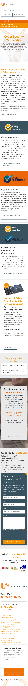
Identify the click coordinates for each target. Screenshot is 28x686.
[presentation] (15, 342)
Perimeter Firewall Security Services (10, 629)
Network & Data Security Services (10, 631)
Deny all (13, 670)
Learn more (6, 661)
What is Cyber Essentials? (13, 366)
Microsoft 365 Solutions (7, 628)
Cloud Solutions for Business (8, 621)
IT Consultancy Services (7, 626)
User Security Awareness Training (10, 637)
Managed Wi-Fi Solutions (7, 644)
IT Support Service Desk (7, 615)
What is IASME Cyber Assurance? (10, 371)
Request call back (14, 542)
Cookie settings (14, 666)
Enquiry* (5, 515)
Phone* (5, 508)
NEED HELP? (6, 15)
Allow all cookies (13, 674)
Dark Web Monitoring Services (9, 635)
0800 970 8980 (18, 15)
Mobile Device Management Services (11, 642)
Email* (4, 501)
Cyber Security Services (7, 624)
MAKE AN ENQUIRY (8, 10)
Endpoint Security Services (8, 638)
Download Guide (10, 348)
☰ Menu (5, 21)
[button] (9, 437)
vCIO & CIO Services (6, 640)
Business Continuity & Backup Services (11, 622)
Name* (4, 494)
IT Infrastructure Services (7, 617)
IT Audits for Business (6, 633)
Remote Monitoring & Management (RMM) (12, 619)
